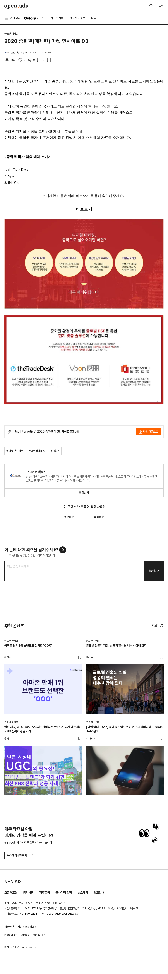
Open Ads (16, 6)
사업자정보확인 (48, 908)
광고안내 (99, 892)
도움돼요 (69, 517)
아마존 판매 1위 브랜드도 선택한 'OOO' (28, 645)
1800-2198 (30, 913)
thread (25, 934)
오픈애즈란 (10, 892)
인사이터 (61, 18)
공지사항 (28, 892)
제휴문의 (44, 892)
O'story (30, 18)
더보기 (158, 625)
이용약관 (9, 926)
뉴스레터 (82, 892)
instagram (10, 934)
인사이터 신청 (63, 892)
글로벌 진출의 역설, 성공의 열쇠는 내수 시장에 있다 (116, 645)
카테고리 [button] (12, 18)
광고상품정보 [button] (77, 18)
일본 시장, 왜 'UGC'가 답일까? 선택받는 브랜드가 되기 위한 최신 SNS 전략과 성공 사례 (43, 729)
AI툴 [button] (93, 18)
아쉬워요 (99, 517)
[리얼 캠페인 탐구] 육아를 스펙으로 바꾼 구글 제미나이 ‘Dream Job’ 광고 (124, 729)
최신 (41, 18)
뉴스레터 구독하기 (20, 855)
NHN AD (12, 881)
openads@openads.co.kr (63, 913)
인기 (50, 18)
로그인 (160, 5)
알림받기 (84, 492)
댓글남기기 (154, 571)
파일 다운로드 (148, 432)
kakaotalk (39, 934)
